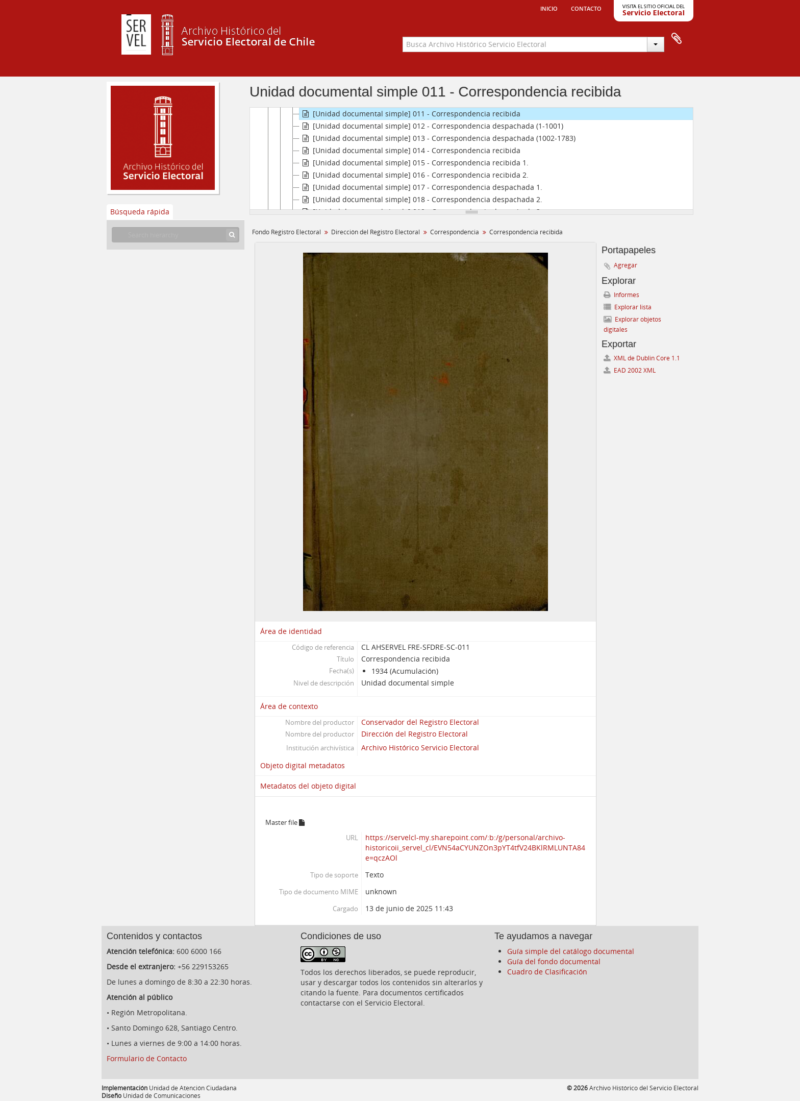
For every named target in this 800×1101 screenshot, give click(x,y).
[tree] (471, 159)
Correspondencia (454, 232)
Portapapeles (676, 39)
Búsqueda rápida (139, 211)
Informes (621, 294)
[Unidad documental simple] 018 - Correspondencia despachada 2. (420, 199)
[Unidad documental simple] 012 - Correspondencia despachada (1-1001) (431, 126)
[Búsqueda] (232, 235)
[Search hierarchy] (175, 234)
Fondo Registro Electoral (286, 232)
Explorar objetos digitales (632, 324)
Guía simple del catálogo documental (570, 951)
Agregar (625, 265)
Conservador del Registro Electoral (420, 722)
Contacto (586, 7)
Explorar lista (628, 307)
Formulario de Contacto (147, 1058)
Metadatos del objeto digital (308, 786)
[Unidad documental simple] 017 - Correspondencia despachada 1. (420, 187)
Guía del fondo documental (554, 961)
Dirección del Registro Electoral (375, 232)
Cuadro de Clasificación (547, 971)
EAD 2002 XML (630, 370)
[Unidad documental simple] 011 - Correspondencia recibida (409, 114)
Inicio (549, 7)
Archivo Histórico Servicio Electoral (420, 747)
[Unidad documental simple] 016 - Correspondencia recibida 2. (414, 175)
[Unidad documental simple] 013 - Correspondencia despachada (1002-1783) (437, 138)
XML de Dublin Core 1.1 (642, 358)
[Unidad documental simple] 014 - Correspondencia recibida (409, 150)
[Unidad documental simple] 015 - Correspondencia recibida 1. (414, 163)
